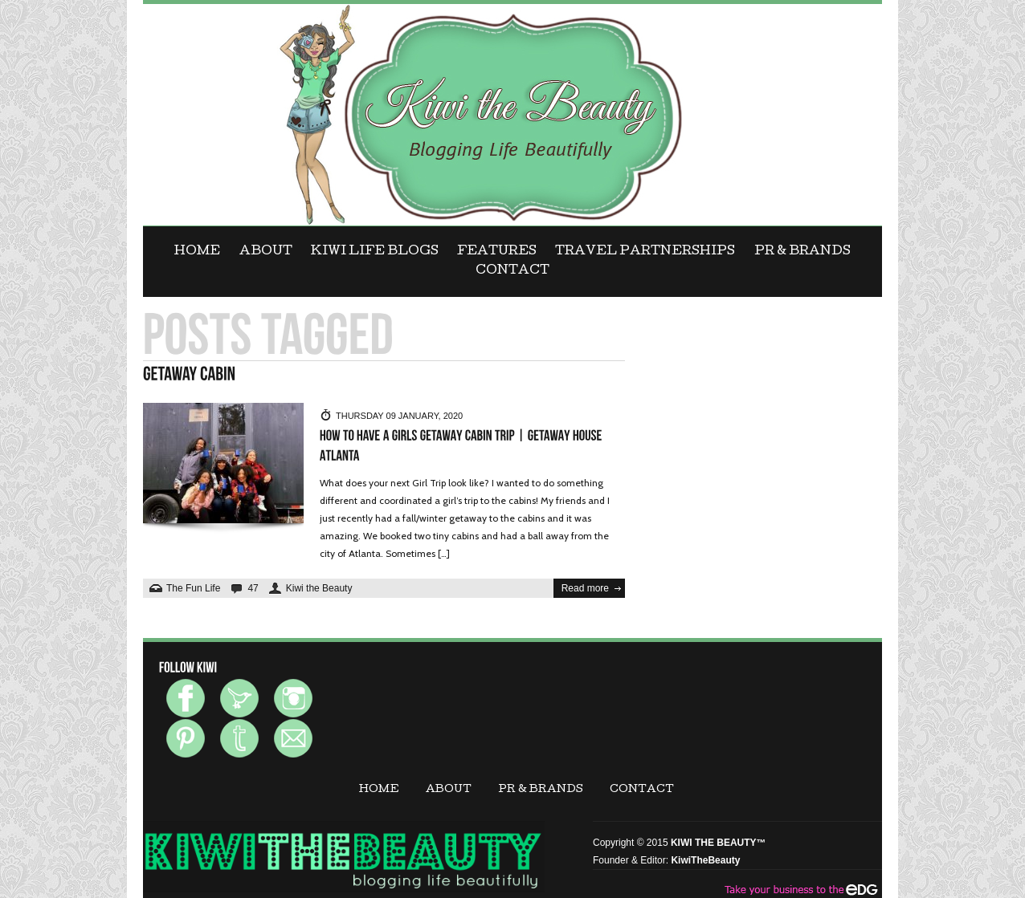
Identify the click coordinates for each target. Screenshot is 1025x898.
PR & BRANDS (802, 252)
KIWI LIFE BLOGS (375, 252)
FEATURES (497, 252)
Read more (585, 588)
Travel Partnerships (645, 252)
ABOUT (265, 252)
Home (197, 252)
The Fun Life (193, 588)
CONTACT (512, 271)
